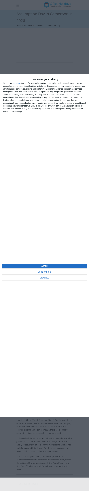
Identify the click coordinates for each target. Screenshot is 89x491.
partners (16, 83)
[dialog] (44, 245)
